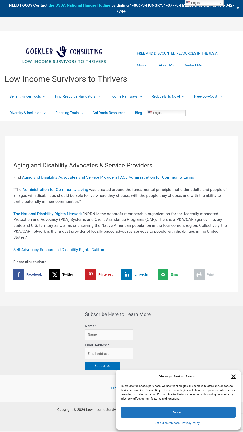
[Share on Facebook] (31, 274)
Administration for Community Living (55, 189)
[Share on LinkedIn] (140, 274)
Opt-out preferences (167, 423)
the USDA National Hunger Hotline (79, 5)
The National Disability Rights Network (47, 213)
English (146, 113)
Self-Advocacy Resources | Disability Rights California (61, 249)
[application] (42, 96)
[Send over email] (176, 274)
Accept (178, 412)
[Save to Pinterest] (103, 274)
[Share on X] (67, 274)
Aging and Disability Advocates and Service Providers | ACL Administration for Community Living (108, 177)
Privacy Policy (191, 423)
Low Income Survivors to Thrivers (66, 79)
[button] (233, 376)
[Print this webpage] (212, 274)
